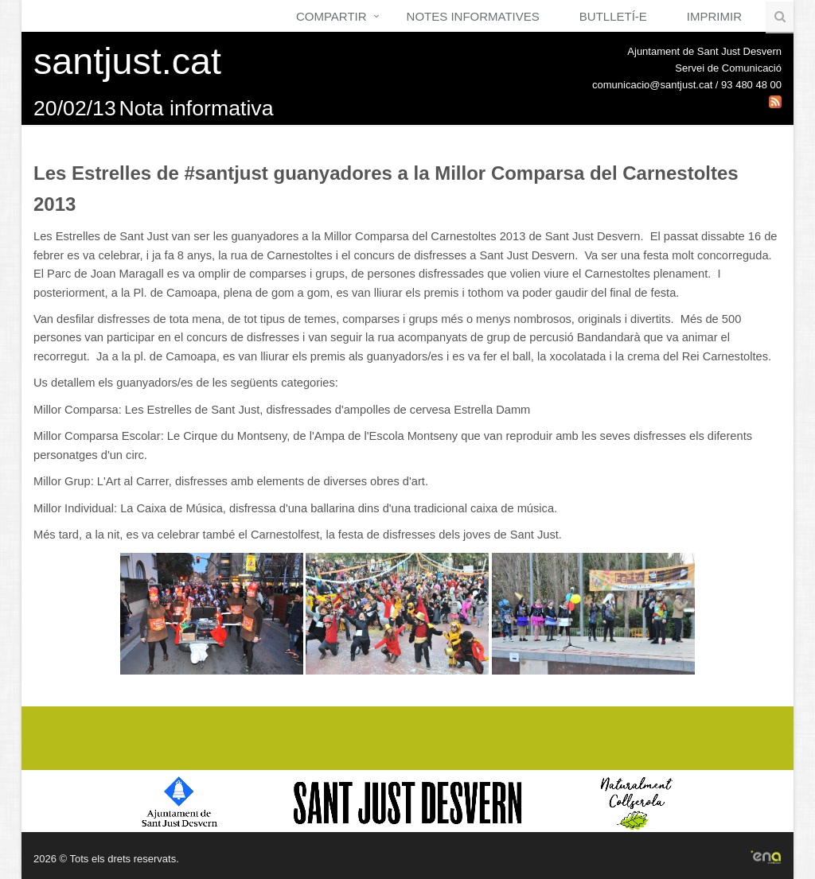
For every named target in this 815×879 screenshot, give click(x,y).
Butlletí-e (613, 16)
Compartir (331, 16)
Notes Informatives (473, 16)
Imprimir (714, 16)
